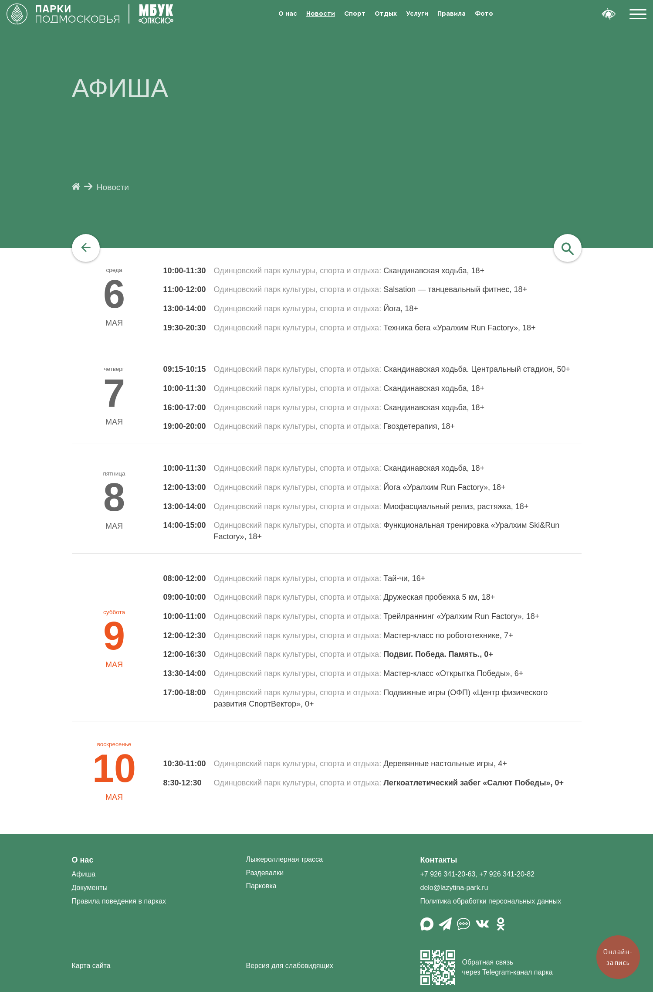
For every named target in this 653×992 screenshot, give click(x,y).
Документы (90, 887)
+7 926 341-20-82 (507, 874)
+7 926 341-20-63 (448, 874)
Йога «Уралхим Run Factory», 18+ (444, 487)
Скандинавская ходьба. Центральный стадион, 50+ (476, 369)
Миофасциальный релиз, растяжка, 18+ (455, 506)
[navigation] (86, 248)
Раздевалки (265, 872)
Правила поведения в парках (119, 901)
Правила (451, 13)
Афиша (84, 874)
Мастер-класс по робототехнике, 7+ (448, 635)
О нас (287, 13)
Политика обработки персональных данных (491, 901)
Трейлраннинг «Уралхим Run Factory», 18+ (461, 616)
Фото (484, 13)
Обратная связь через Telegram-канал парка (486, 967)
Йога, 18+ (400, 308)
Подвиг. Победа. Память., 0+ (438, 654)
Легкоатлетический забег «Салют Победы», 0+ (473, 782)
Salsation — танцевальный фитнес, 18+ (455, 289)
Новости (320, 13)
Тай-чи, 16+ (404, 578)
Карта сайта (91, 965)
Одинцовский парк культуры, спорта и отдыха (296, 270)
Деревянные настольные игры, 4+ (445, 763)
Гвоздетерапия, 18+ (419, 426)
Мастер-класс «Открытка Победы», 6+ (453, 673)
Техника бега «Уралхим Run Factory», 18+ (459, 327)
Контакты (438, 860)
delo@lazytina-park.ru (454, 887)
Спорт (354, 13)
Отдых (386, 13)
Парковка (261, 886)
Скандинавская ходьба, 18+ (433, 270)
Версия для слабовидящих (289, 965)
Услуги (417, 13)
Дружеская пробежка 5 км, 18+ (439, 597)
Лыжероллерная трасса (284, 859)
